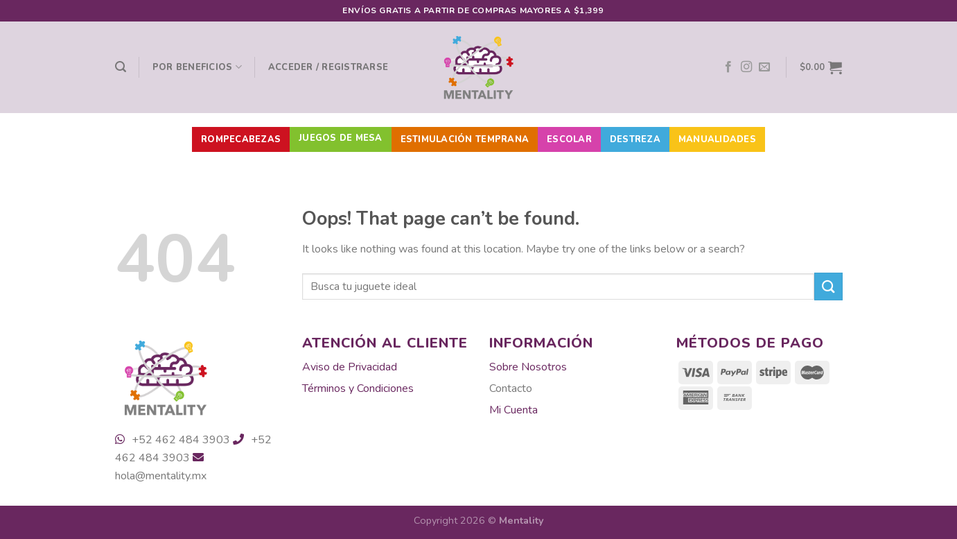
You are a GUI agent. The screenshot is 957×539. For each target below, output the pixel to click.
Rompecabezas (241, 139)
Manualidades (717, 139)
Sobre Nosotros (528, 367)
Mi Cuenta (513, 410)
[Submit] (828, 286)
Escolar (569, 139)
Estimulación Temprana (465, 139)
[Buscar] (120, 66)
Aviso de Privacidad (349, 367)
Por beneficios (197, 67)
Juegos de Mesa (341, 138)
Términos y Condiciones (358, 388)
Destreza (635, 139)
